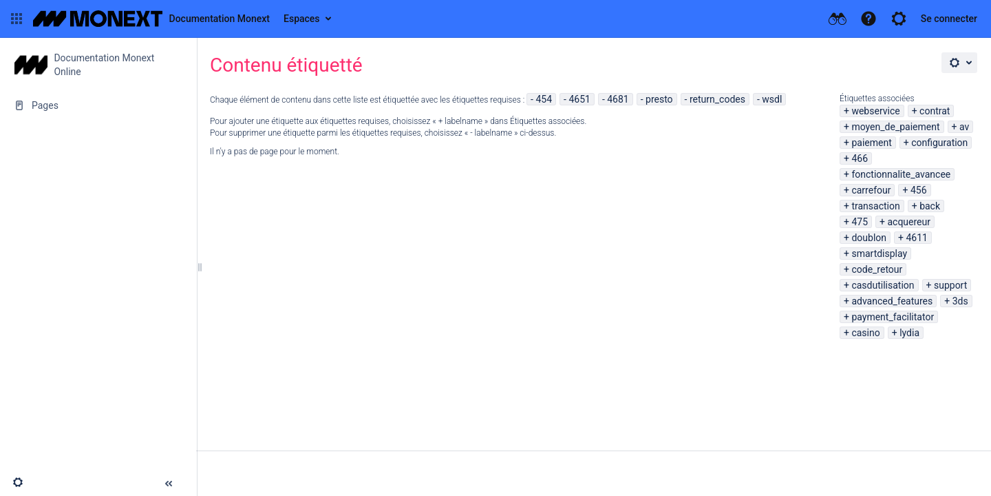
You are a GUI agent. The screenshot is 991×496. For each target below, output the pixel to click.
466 (859, 158)
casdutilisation (882, 285)
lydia (909, 332)
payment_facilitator (892, 316)
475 (859, 221)
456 (918, 190)
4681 (617, 99)
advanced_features (892, 301)
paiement (871, 142)
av (964, 126)
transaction (875, 205)
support (950, 285)
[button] (16, 18)
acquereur (908, 221)
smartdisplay (879, 253)
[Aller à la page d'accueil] (151, 19)
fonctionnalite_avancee (900, 174)
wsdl (772, 99)
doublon (868, 237)
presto (659, 99)
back (929, 205)
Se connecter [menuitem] (949, 18)
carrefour (871, 190)
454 (543, 99)
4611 (916, 237)
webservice (875, 110)
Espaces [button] (302, 18)
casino (865, 332)
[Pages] (98, 105)
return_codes (717, 99)
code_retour (876, 269)
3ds (960, 301)
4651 (579, 99)
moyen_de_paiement (895, 126)
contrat (934, 110)
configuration (939, 142)
